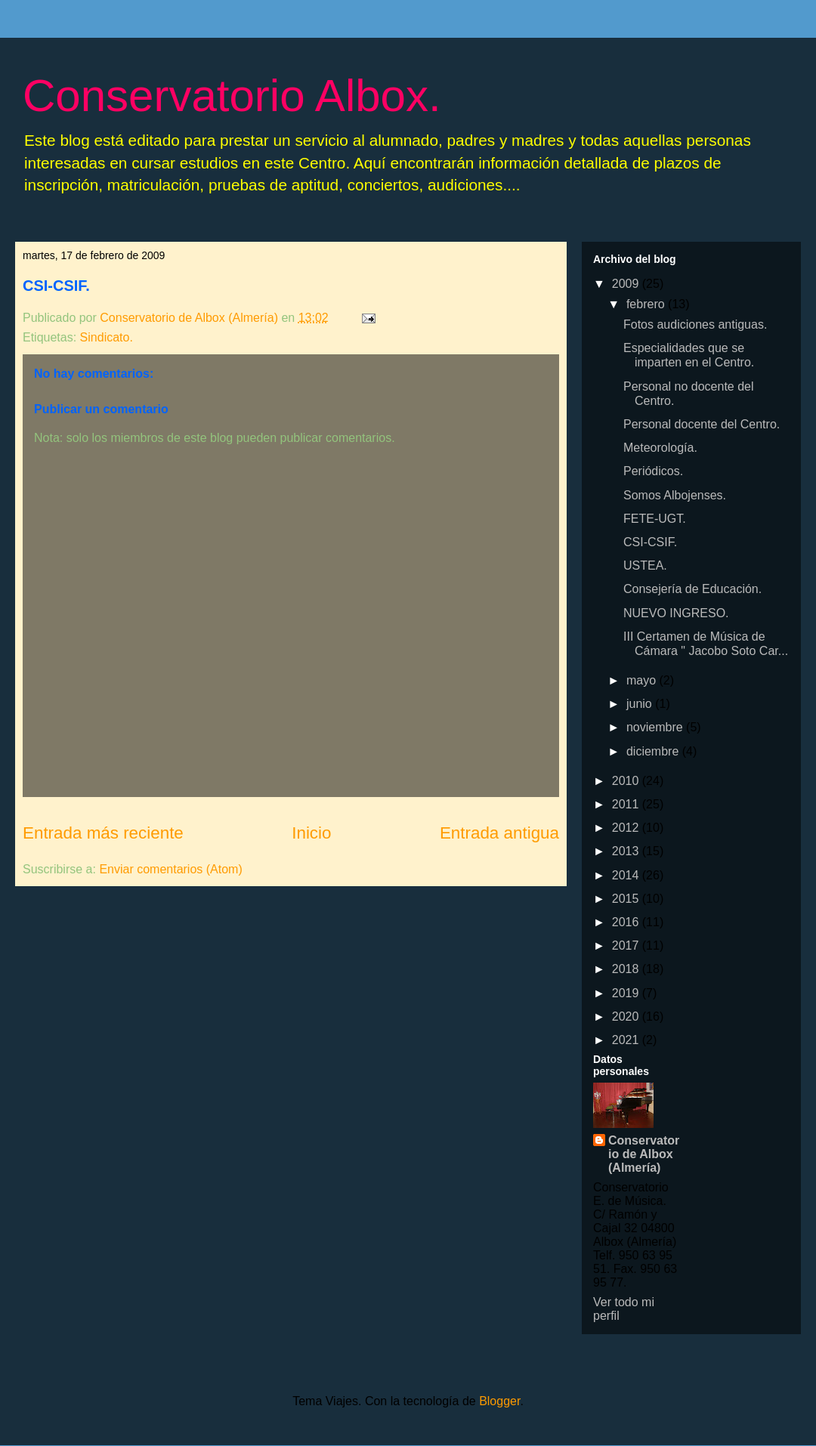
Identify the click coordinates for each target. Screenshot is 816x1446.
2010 (627, 780)
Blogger (499, 1401)
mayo (643, 680)
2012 (627, 827)
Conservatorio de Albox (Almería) (643, 1154)
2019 (627, 993)
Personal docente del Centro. (701, 424)
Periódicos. (653, 471)
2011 (627, 804)
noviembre (656, 727)
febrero (647, 304)
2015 (627, 898)
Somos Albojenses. (674, 495)
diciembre (654, 751)
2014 (627, 875)
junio (640, 703)
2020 (627, 1016)
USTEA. (645, 565)
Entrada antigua (499, 832)
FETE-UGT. (654, 518)
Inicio (311, 832)
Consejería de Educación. (692, 588)
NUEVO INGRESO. (676, 613)
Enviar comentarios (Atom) (170, 869)
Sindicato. (106, 337)
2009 (627, 283)
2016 (627, 922)
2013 (627, 851)
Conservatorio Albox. (232, 95)
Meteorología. (660, 447)
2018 (627, 968)
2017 (627, 945)
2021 (627, 1040)
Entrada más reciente (103, 832)
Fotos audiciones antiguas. (695, 324)
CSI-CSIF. (56, 285)
